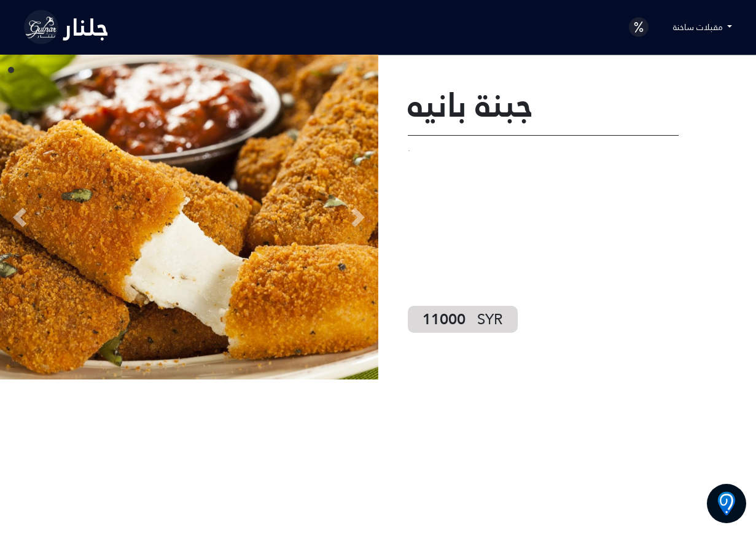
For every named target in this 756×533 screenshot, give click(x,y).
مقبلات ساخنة (699, 27)
